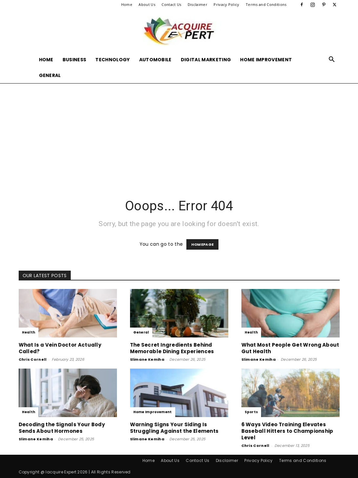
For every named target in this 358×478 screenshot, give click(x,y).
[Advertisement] (179, 132)
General (50, 75)
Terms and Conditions (266, 4)
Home (126, 4)
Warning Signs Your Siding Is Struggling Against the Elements (174, 427)
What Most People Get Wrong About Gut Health (290, 348)
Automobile (155, 59)
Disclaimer (197, 4)
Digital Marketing (206, 59)
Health (28, 332)
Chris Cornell (33, 359)
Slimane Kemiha (147, 359)
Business (74, 59)
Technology (112, 59)
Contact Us (171, 4)
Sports (251, 412)
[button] (332, 60)
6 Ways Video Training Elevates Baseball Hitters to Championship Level (287, 431)
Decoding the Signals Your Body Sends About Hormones (62, 427)
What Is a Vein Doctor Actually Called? (60, 348)
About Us (147, 4)
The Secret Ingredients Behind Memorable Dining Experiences (172, 348)
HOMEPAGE (202, 244)
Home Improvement (266, 59)
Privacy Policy (226, 4)
